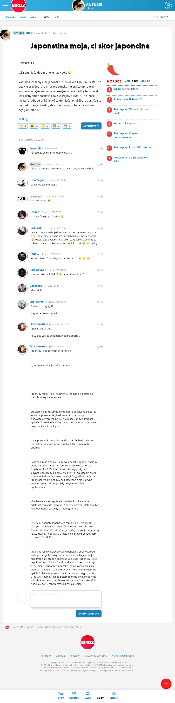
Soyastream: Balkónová (127, 99)
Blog (47, 16)
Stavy (23, 16)
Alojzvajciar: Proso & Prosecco (132, 147)
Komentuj (91, 125)
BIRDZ (7, 643)
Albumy (35, 16)
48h (127, 81)
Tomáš (66, 683)
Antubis (94, 6)
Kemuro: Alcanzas (124, 123)
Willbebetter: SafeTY (125, 89)
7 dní (135, 81)
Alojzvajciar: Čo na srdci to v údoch (130, 159)
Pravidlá (122, 671)
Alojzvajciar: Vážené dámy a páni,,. (130, 111)
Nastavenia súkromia (95, 671)
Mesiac (145, 81)
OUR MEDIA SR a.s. (79, 678)
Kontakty (74, 671)
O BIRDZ (61, 671)
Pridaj (89, 629)
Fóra (56, 16)
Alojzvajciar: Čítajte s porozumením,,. (126, 135)
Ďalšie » (59, 33)
